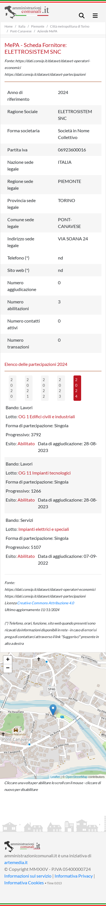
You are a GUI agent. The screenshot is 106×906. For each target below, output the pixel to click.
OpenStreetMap (77, 777)
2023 (60, 388)
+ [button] (8, 660)
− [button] (8, 668)
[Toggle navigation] (81, 15)
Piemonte (37, 26)
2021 (28, 388)
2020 (11, 388)
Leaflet (55, 777)
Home (9, 26)
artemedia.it (16, 862)
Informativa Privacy (74, 875)
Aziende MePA (47, 31)
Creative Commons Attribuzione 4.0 (45, 603)
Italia (21, 26)
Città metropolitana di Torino (69, 26)
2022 (44, 388)
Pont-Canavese (21, 31)
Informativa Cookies (24, 882)
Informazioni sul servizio (27, 875)
